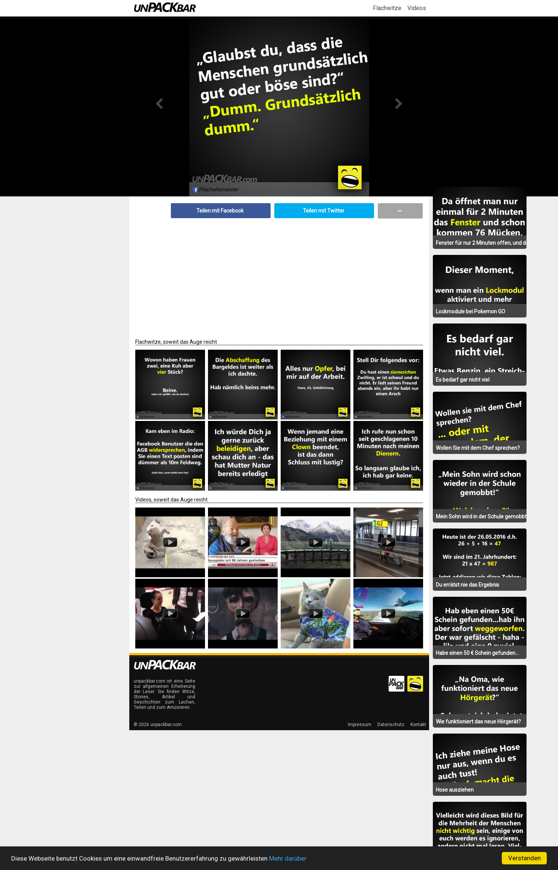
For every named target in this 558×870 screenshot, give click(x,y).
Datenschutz (390, 724)
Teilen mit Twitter (323, 211)
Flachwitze (387, 8)
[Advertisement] (279, 274)
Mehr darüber (288, 858)
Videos (416, 8)
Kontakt (418, 724)
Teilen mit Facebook (220, 211)
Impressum (359, 724)
